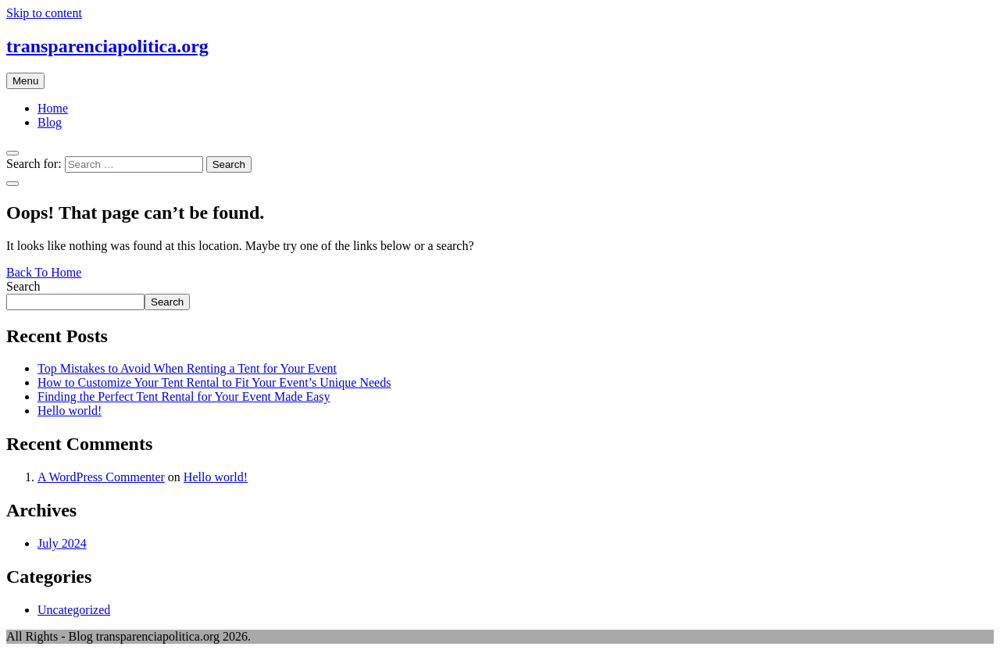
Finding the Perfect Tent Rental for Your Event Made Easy (184, 396)
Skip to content (44, 13)
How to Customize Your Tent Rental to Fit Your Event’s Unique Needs (214, 382)
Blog (50, 122)
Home (53, 108)
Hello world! (70, 410)
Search (23, 286)
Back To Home (43, 272)
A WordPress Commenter (101, 477)
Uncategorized (74, 609)
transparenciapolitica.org (107, 46)
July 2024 (62, 543)
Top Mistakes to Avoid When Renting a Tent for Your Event (187, 368)
